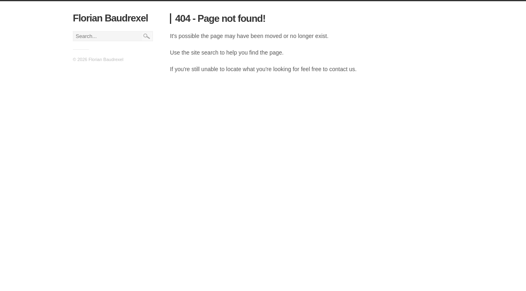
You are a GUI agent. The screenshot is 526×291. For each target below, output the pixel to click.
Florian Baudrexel (110, 18)
